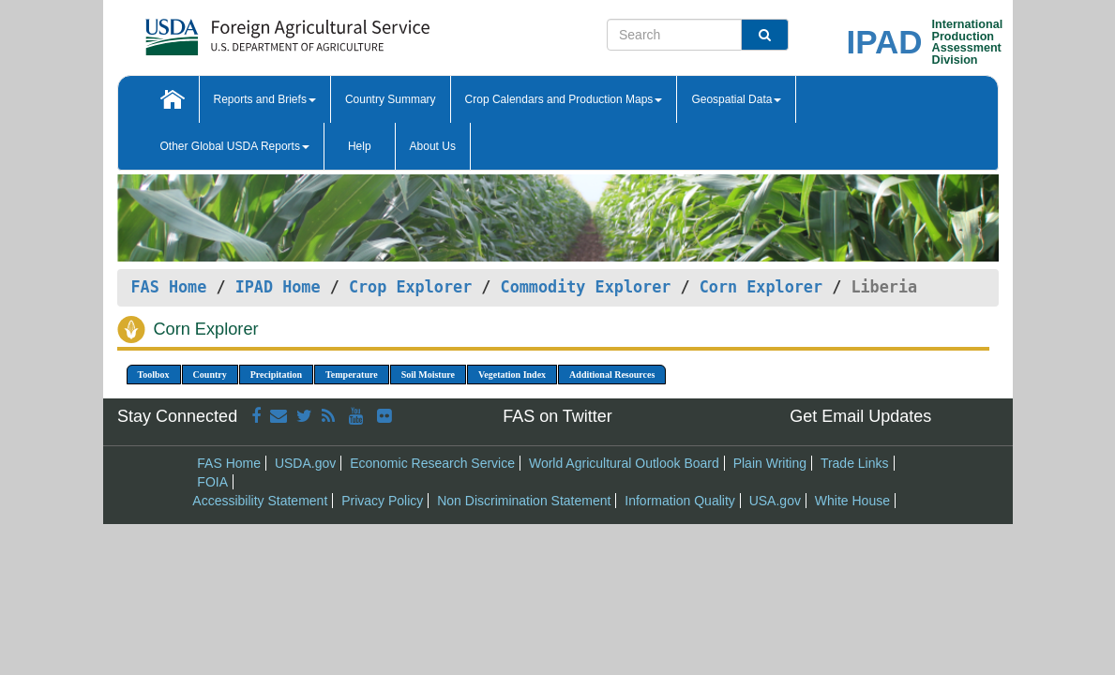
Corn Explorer (761, 287)
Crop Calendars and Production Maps (564, 99)
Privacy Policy (382, 500)
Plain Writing (769, 463)
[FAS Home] (240, 30)
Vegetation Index (512, 374)
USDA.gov (305, 463)
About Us (433, 146)
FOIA (212, 481)
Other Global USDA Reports (234, 146)
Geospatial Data (736, 99)
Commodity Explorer (586, 287)
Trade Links (855, 463)
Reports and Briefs (265, 99)
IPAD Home (278, 287)
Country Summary (390, 99)
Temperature (351, 374)
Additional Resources (612, 374)
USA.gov (775, 500)
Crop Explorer (410, 287)
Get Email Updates (860, 416)
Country (210, 374)
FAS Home (169, 287)
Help (360, 146)
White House (852, 500)
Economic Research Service (432, 463)
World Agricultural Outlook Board (624, 463)
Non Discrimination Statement (523, 500)
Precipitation (276, 374)
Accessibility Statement (259, 500)
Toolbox (154, 374)
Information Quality (680, 500)
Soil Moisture (428, 374)
